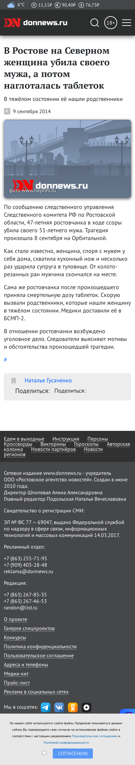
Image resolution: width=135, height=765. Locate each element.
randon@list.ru (21, 607)
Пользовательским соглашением (95, 736)
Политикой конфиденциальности (66, 742)
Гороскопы (86, 444)
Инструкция (65, 438)
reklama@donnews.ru (28, 571)
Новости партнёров (53, 449)
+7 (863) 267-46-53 (25, 601)
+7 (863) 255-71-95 (25, 558)
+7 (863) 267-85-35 (25, 594)
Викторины (53, 444)
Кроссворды (18, 444)
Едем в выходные (24, 438)
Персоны (97, 438)
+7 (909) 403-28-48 (25, 565)
